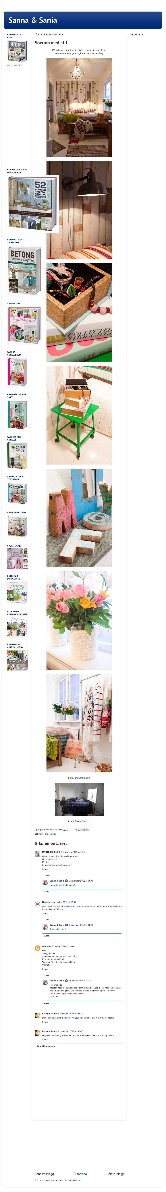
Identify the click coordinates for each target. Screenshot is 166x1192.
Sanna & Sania (33, 20)
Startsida (81, 1174)
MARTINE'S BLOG (51, 852)
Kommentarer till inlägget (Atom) (66, 1180)
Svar (47, 875)
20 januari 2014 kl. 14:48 (63, 946)
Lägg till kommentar (46, 1046)
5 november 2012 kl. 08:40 (81, 881)
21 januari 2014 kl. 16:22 (80, 981)
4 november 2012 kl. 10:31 (63, 902)
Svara (45, 869)
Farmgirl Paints (49, 1014)
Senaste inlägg (44, 1174)
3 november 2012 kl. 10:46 (73, 852)
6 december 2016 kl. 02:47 (70, 1014)
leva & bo (100, 50)
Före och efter (50, 834)
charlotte (46, 946)
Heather (46, 902)
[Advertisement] (79, 1146)
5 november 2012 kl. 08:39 (81, 925)
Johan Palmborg (81, 778)
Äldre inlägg (116, 1174)
